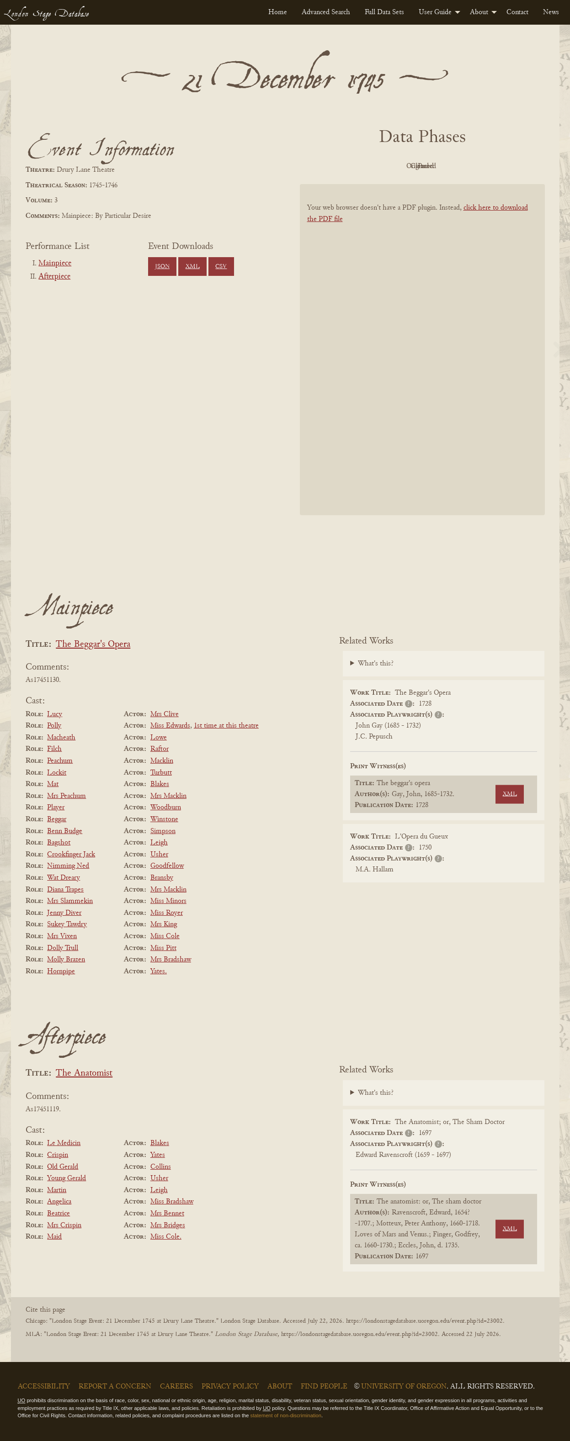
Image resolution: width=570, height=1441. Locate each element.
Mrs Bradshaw (170, 959)
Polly (54, 725)
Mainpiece (54, 263)
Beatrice (58, 1213)
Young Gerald (66, 1178)
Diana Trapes (65, 889)
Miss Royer (166, 913)
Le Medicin (63, 1143)
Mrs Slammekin (70, 901)
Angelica (59, 1201)
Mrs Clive (164, 714)
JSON (162, 267)
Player (55, 807)
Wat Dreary (63, 877)
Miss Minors (168, 901)
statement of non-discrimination (285, 1415)
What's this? (376, 663)
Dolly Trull (62, 948)
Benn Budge (64, 831)
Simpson (163, 831)
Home (277, 12)
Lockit (56, 772)
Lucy (54, 714)
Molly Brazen (66, 959)
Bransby (161, 877)
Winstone (164, 819)
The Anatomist (84, 1073)
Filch (54, 749)
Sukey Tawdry (67, 924)
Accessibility (44, 1386)
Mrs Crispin (64, 1225)
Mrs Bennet (167, 1213)
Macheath (61, 737)
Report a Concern (115, 1386)
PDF (345, 166)
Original (395, 166)
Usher (159, 854)
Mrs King (163, 924)
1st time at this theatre (226, 725)
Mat (53, 784)
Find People (324, 1386)
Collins (160, 1167)
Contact (517, 12)
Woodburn (165, 807)
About (479, 12)
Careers (176, 1386)
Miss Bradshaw (171, 1201)
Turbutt (161, 772)
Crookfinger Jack (71, 854)
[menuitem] (277, 12)
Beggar (56, 819)
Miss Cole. (165, 1236)
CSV (221, 267)
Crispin (57, 1155)
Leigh (159, 842)
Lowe (158, 737)
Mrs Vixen (62, 936)
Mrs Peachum (66, 796)
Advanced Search (326, 12)
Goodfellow (167, 866)
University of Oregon (404, 1386)
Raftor (159, 749)
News (551, 12)
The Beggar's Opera (93, 644)
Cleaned (445, 166)
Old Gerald (62, 1167)
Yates (157, 1155)
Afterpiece (54, 277)
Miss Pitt (163, 948)
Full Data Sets (384, 12)
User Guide (435, 12)
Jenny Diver (64, 913)
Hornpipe (61, 971)
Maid (54, 1236)
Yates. (158, 971)
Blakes (159, 784)
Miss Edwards (170, 725)
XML (193, 267)
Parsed (495, 166)
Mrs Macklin (168, 796)
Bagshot (58, 842)
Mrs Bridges (167, 1225)
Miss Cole (165, 936)
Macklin (161, 761)
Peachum (60, 761)
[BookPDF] (422, 361)
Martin (56, 1190)
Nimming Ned (68, 866)
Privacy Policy (230, 1386)
